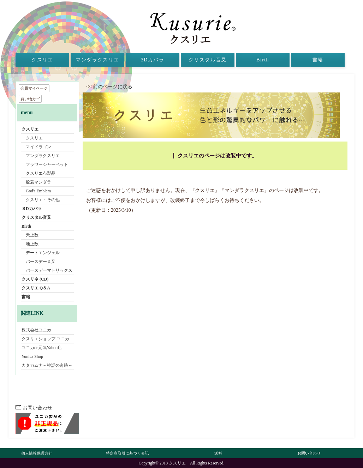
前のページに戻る (115, 86)
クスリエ (42, 59)
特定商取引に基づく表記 (127, 453)
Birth (262, 59)
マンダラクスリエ (97, 59)
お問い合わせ (34, 407)
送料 (218, 453)
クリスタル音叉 (208, 59)
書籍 (318, 59)
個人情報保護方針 (36, 453)
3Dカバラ (152, 59)
